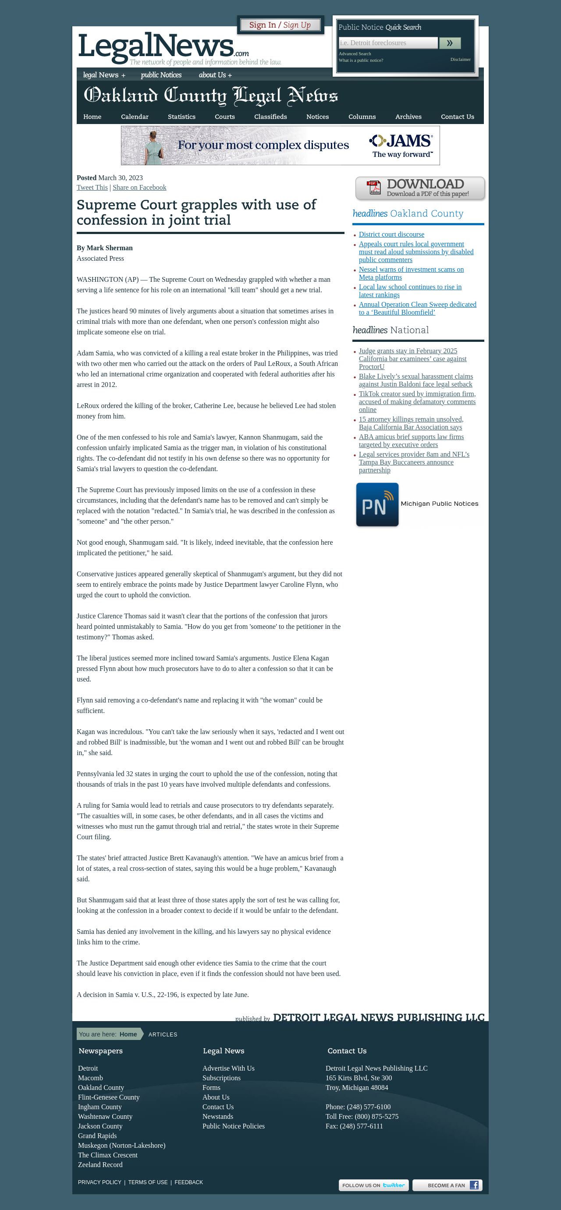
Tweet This (92, 187)
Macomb (90, 1078)
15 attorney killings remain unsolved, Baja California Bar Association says (411, 423)
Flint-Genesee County (109, 1097)
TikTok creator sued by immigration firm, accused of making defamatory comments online (417, 401)
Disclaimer (461, 59)
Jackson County (100, 1126)
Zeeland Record (100, 1164)
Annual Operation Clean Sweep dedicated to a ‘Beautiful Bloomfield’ (417, 308)
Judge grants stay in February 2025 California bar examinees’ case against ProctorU (413, 358)
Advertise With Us (228, 1068)
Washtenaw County (105, 1116)
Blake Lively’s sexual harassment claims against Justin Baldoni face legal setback (416, 380)
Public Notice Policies (233, 1126)
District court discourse (391, 234)
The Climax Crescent (108, 1155)
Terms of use (148, 1182)
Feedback (189, 1182)
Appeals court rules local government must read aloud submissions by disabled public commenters (416, 251)
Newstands (217, 1116)
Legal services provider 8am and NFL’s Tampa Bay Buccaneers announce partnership (414, 462)
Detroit (88, 1068)
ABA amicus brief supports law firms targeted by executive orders (411, 440)
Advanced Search (355, 53)
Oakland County (101, 1087)
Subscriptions (221, 1078)
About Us (216, 1097)
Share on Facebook (140, 187)
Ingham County (100, 1107)
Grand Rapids (97, 1135)
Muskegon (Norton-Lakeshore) (122, 1145)
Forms (211, 1087)
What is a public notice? (361, 60)
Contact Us (218, 1107)
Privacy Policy (99, 1182)
